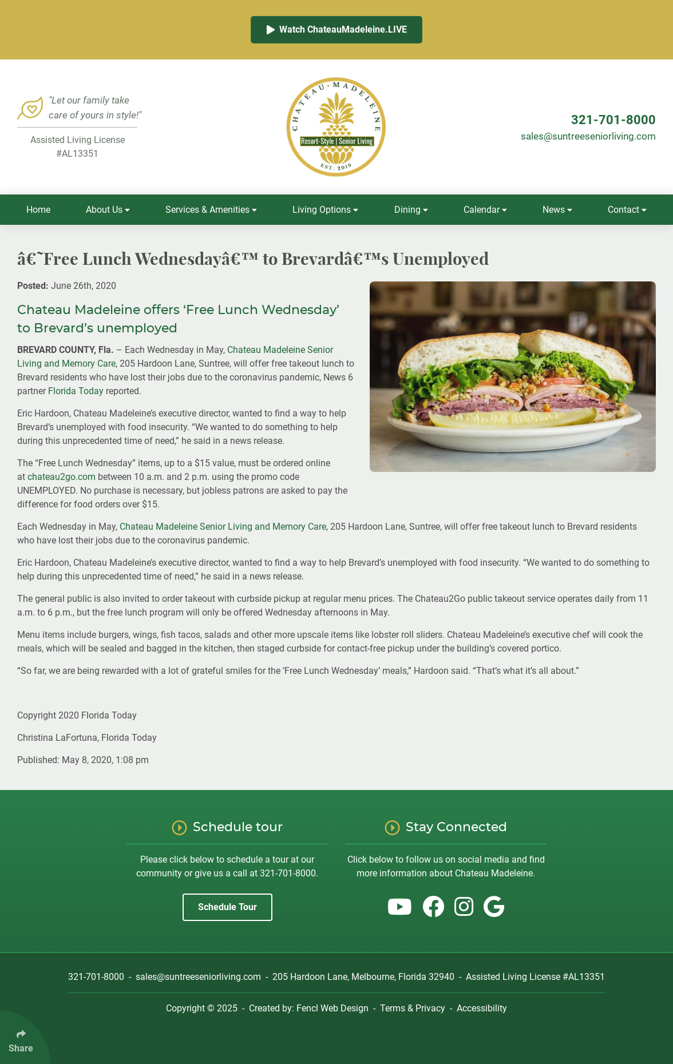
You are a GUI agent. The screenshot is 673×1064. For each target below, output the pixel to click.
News (557, 209)
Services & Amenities (211, 209)
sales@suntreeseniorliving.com (588, 136)
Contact (627, 209)
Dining (411, 209)
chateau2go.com (61, 476)
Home (38, 209)
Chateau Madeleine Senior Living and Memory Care (223, 526)
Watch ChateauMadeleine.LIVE (337, 29)
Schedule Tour (227, 907)
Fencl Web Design (332, 1008)
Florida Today (76, 391)
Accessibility (482, 1008)
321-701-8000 (613, 120)
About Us (108, 209)
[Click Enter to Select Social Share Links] (25, 1037)
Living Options (325, 209)
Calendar (485, 209)
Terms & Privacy (412, 1008)
